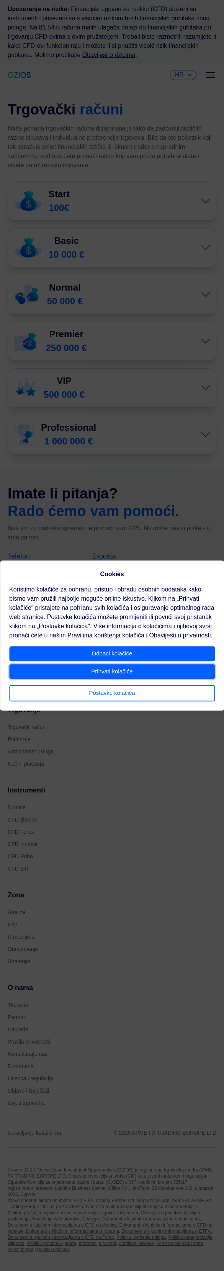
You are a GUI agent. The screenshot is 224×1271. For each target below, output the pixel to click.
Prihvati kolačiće (111, 671)
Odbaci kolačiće (112, 653)
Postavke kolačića (112, 692)
